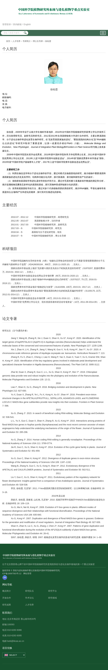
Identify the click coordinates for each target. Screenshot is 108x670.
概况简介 (6, 591)
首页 (8, 41)
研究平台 (52, 591)
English (27, 24)
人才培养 (16, 41)
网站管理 (27, 573)
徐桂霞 (48, 41)
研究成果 (6, 604)
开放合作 (6, 598)
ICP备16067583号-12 (11, 573)
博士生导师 (38, 41)
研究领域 (52, 598)
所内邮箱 (17, 24)
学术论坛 (29, 598)
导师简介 (27, 41)
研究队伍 (29, 591)
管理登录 (6, 24)
